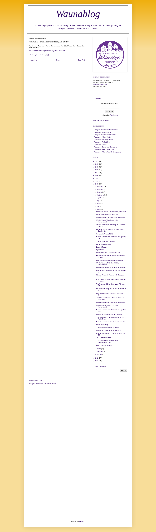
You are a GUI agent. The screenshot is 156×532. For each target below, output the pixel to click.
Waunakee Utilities (100, 144)
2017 (97, 173)
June (98, 203)
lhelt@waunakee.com (100, 84)
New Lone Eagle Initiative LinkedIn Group (109, 260)
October (99, 192)
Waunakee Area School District (104, 149)
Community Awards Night (104, 234)
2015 (97, 178)
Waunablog (78, 13)
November (100, 189)
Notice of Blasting (102, 325)
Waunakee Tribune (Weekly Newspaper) (107, 152)
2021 (97, 161)
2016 (97, 175)
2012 (97, 358)
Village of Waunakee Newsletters (105, 134)
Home (58, 60)
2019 (97, 167)
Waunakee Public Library (102, 142)
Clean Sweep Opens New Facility (107, 214)
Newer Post (33, 60)
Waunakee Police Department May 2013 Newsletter (47, 51)
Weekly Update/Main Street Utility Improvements (107, 221)
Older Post (81, 60)
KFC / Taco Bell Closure (104, 345)
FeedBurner (114, 115)
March (99, 349)
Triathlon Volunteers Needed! (105, 241)
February (100, 351)
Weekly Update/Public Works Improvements (110, 217)
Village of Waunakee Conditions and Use (42, 384)
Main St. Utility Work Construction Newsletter (110, 322)
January (99, 354)
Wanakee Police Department (103, 139)
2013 (97, 184)
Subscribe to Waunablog (100, 120)
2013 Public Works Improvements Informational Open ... (107, 341)
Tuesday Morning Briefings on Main (107, 327)
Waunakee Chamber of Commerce (105, 147)
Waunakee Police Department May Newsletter (111, 212)
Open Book (100, 250)
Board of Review (101, 247)
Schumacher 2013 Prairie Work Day (108, 253)
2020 (97, 164)
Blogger (81, 521)
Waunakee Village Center (102, 137)
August (99, 198)
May (98, 206)
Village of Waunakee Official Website (106, 130)
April (98, 209)
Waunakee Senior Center (102, 132)
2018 (97, 170)
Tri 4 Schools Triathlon (103, 338)
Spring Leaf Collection (103, 244)
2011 (97, 361)
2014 (97, 181)
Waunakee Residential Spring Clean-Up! (109, 314)
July (98, 201)
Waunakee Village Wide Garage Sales (108, 330)
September (100, 195)
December (100, 186)
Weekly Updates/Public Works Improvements (111, 267)
